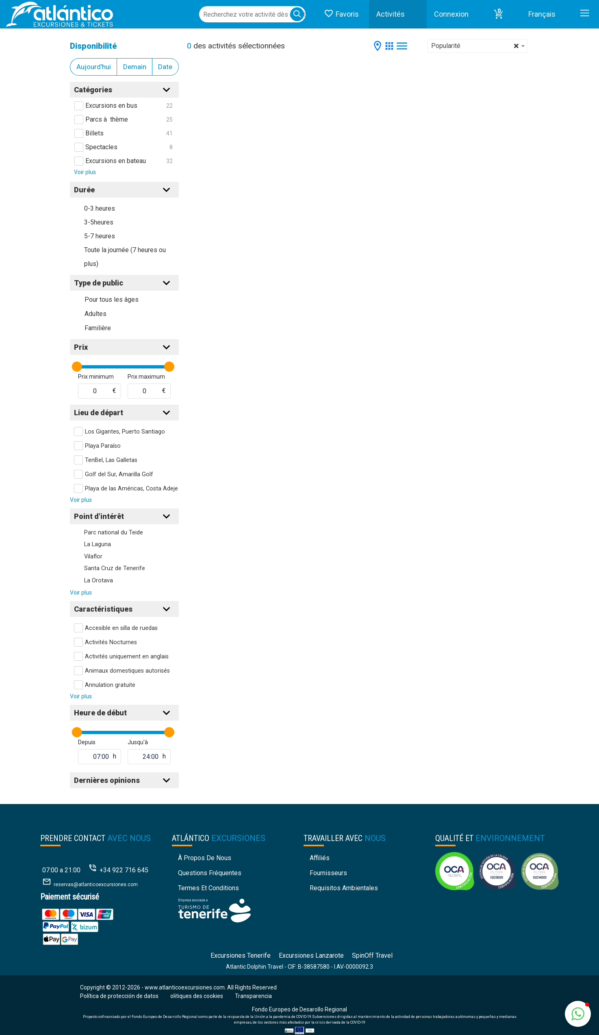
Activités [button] (390, 14)
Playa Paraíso (103, 445)
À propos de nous (204, 858)
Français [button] (542, 14)
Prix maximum (146, 376)
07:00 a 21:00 (61, 870)
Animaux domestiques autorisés (127, 670)
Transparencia (253, 996)
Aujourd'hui (93, 67)
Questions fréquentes (209, 873)
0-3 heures (99, 208)
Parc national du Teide (113, 532)
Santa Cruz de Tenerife (114, 568)
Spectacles (101, 147)
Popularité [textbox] (475, 45)
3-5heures (98, 222)
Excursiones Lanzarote (311, 955)
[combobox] (477, 46)
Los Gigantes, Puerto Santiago (125, 431)
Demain (134, 67)
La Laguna (97, 544)
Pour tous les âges (112, 299)
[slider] (77, 367)
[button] (498, 14)
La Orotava (98, 580)
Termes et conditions (208, 888)
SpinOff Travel (372, 955)
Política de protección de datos (119, 996)
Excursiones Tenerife (241, 955)
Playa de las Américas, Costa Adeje (131, 488)
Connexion (451, 14)
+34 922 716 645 (124, 870)
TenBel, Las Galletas (111, 460)
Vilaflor (93, 556)
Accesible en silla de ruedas (121, 628)
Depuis (86, 742)
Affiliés (320, 858)
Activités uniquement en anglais (127, 656)
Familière (98, 328)
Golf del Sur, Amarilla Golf (119, 474)
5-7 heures (99, 236)
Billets (94, 133)
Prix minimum (96, 376)
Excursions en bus (111, 105)
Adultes (95, 314)
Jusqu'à (138, 742)
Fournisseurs (328, 873)
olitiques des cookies (196, 996)
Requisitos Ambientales (344, 888)
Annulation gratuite (110, 685)
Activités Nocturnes (111, 642)
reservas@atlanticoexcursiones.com (96, 884)
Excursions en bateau (115, 161)
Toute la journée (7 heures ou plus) (125, 257)
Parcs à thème (106, 119)
